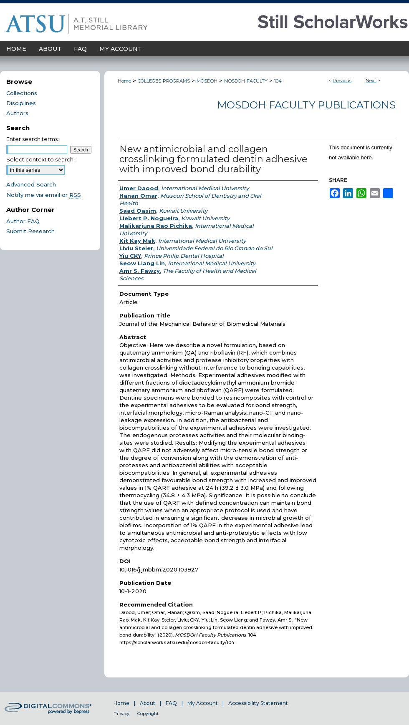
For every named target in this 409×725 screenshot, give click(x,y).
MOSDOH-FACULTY (246, 81)
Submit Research (30, 231)
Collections (21, 93)
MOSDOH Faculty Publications (306, 105)
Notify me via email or (43, 194)
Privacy (121, 713)
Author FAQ (23, 221)
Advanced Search (31, 184)
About (147, 703)
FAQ (171, 703)
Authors (17, 113)
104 (278, 81)
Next (371, 80)
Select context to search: (40, 159)
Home (124, 81)
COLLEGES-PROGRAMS (164, 81)
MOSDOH (207, 81)
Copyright (148, 713)
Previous (342, 80)
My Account (202, 703)
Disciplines (21, 103)
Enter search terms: (32, 139)
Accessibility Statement (258, 703)
